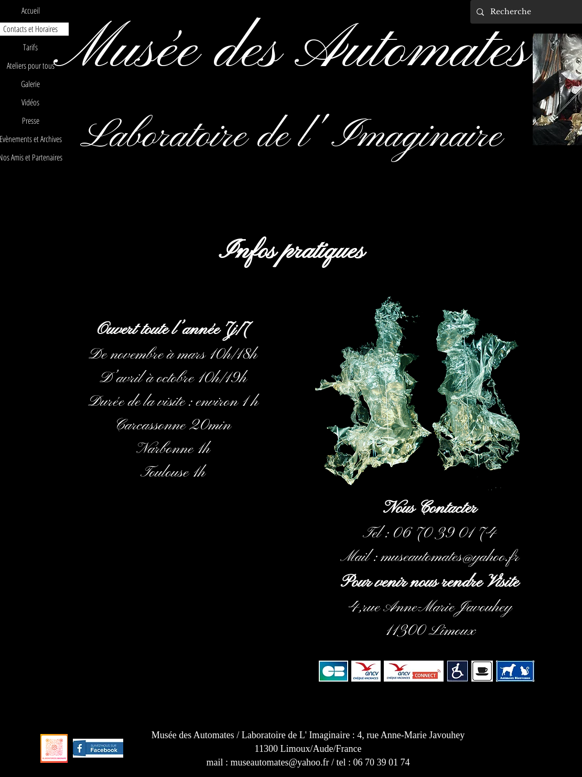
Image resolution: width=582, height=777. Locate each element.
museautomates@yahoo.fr (450, 557)
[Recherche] (531, 12)
